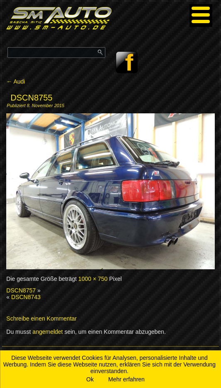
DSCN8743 (26, 297)
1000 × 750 (92, 278)
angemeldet (47, 331)
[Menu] (200, 15)
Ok (90, 379)
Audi (15, 81)
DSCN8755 (31, 97)
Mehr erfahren (126, 379)
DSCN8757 (21, 290)
